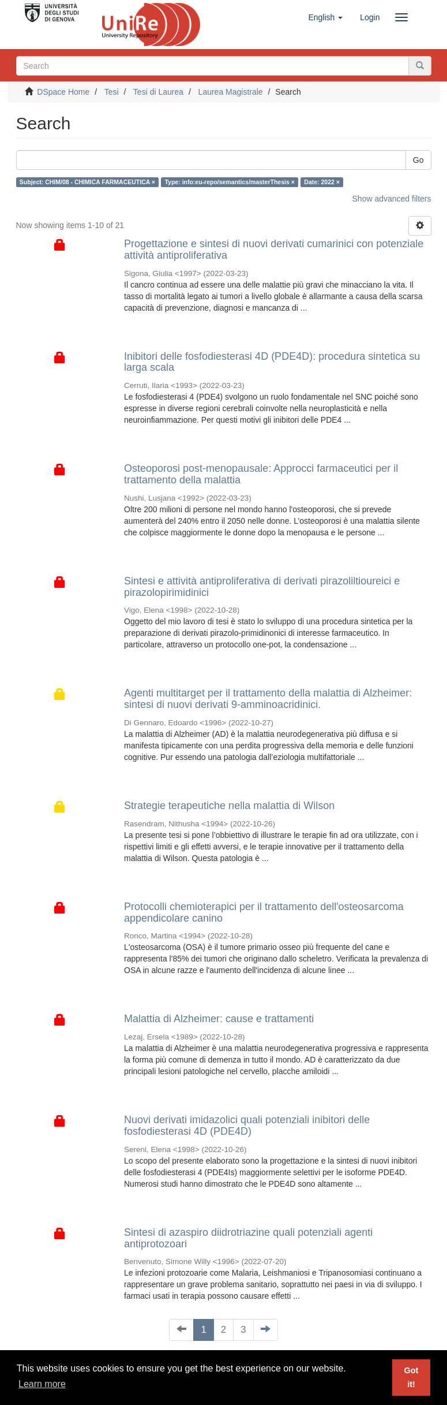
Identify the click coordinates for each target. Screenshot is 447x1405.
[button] (325, 17)
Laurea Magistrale (230, 91)
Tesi (111, 91)
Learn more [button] (42, 1384)
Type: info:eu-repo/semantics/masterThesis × (229, 181)
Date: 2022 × (322, 181)
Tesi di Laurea (158, 91)
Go (418, 160)
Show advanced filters (391, 198)
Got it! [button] (411, 1377)
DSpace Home (63, 91)
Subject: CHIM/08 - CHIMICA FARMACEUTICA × (87, 181)
